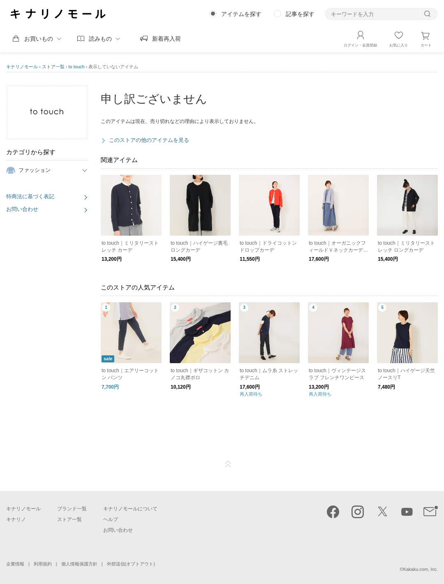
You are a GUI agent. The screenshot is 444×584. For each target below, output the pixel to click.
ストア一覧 (53, 66)
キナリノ (16, 519)
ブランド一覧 (72, 509)
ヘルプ (110, 519)
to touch (77, 66)
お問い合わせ (22, 209)
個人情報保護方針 (79, 563)
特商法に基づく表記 (30, 196)
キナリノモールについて (130, 509)
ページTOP (228, 464)
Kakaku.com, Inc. (420, 569)
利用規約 (43, 563)
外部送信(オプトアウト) (131, 563)
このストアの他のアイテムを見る (149, 140)
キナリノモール (22, 66)
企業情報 (15, 563)
